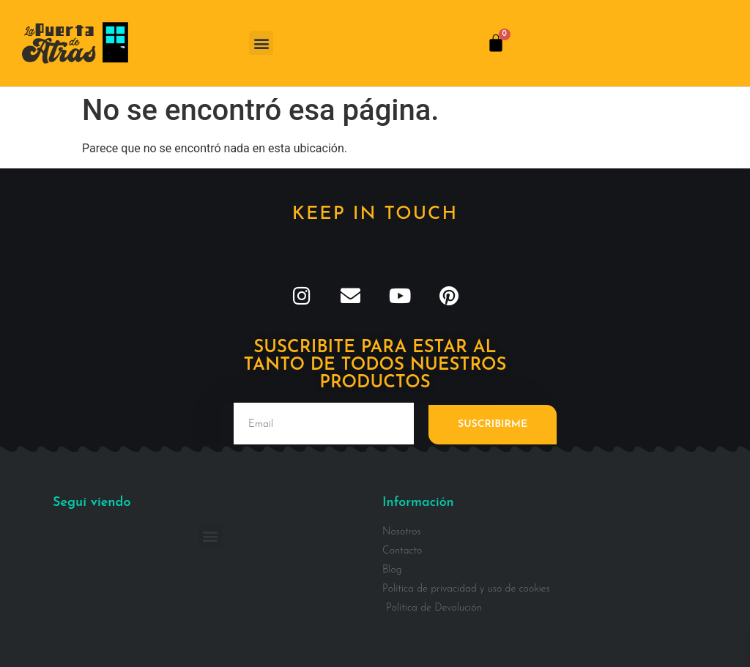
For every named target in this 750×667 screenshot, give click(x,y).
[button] (261, 43)
